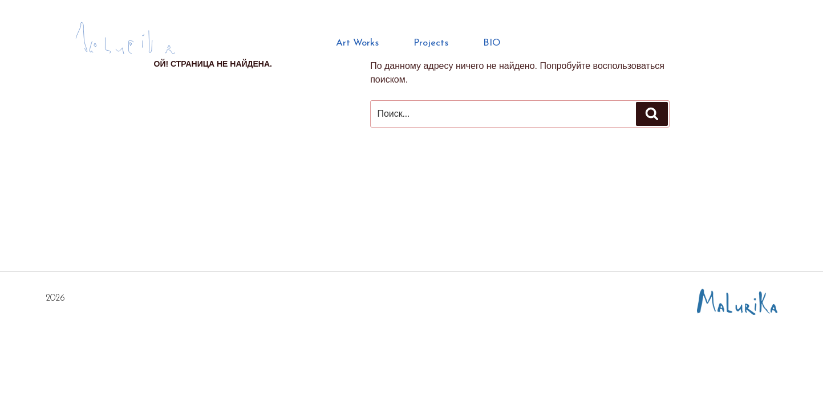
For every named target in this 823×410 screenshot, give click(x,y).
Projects (430, 43)
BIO (492, 43)
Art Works (357, 43)
